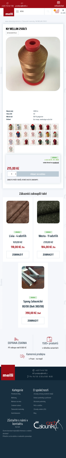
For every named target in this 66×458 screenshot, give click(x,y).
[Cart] (57, 11)
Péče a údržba (38, 405)
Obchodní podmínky (40, 401)
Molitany (14, 397)
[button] (59, 4)
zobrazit (17, 254)
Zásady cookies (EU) (40, 409)
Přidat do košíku (37, 174)
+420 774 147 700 (41, 370)
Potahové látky (15, 393)
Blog (35, 413)
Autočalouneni (15, 413)
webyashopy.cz (57, 451)
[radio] (11, 127)
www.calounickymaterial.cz (13, 21)
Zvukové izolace (16, 405)
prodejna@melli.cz (41, 373)
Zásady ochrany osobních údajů (43, 393)
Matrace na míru (16, 401)
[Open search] (48, 11)
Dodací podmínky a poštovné (42, 397)
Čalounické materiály (28, 21)
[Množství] (12, 174)
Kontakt (17, 427)
